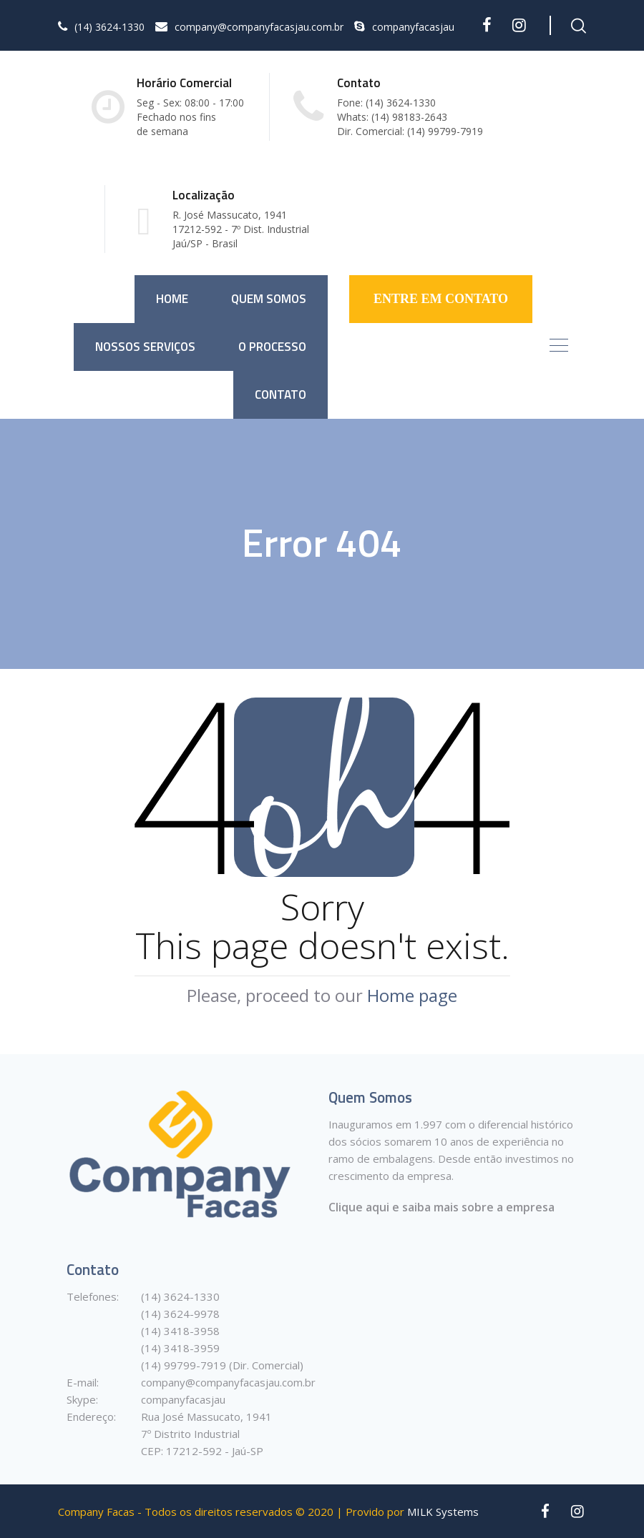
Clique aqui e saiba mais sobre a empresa (441, 1207)
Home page (412, 995)
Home (172, 298)
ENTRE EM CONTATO (441, 299)
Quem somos (268, 298)
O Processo (272, 346)
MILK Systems (443, 1511)
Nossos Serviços (145, 346)
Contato (280, 394)
